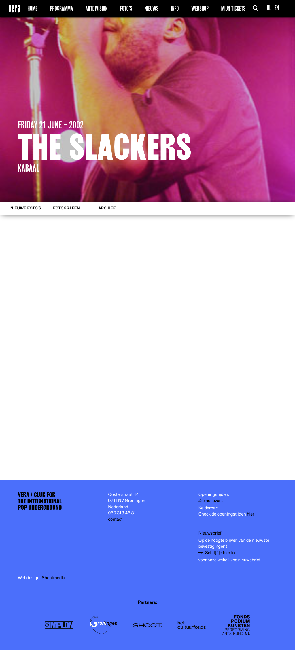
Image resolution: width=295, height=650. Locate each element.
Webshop (200, 8)
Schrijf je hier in (220, 553)
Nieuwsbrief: (210, 533)
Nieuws (151, 8)
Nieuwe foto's (25, 208)
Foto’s (126, 8)
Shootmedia (53, 578)
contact (115, 519)
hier (250, 514)
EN (277, 7)
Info (175, 8)
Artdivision (97, 8)
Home (32, 8)
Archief (107, 208)
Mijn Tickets (233, 8)
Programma (61, 8)
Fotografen (66, 208)
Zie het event (210, 501)
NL (269, 7)
